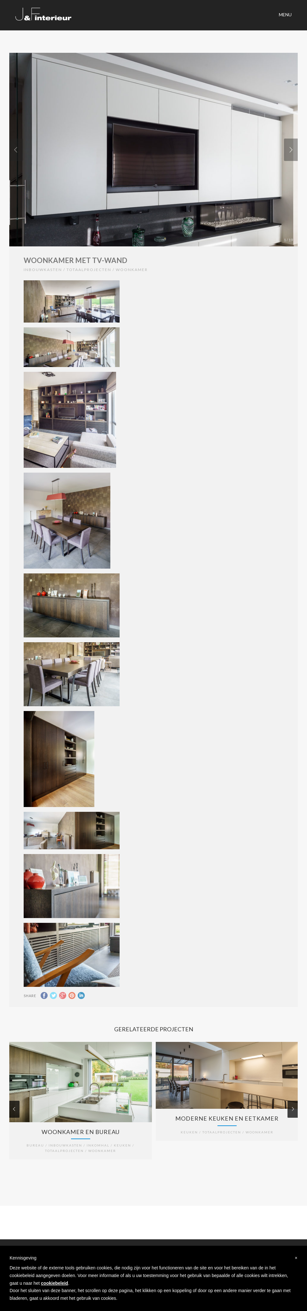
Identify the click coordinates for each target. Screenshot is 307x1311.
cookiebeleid (54, 1283)
